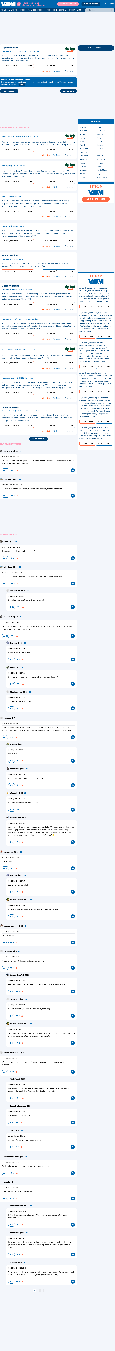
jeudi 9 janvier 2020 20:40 (17, 1268)
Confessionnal (59, 10)
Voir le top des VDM (96, 199)
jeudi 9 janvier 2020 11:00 (16, 750)
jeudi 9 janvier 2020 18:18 (16, 823)
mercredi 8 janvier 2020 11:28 (12, 485)
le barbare (8, 479)
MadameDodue (16, 900)
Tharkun (13, 643)
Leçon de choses (10, 48)
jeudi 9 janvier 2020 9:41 (10, 457)
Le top (47, 10)
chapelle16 (8, 451)
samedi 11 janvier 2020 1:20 (17, 1136)
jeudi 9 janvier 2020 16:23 (17, 1112)
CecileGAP (8, 951)
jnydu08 (13, 1263)
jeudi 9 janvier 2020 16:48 (10, 1188)
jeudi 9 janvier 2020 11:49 (10, 932)
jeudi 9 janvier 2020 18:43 (17, 1211)
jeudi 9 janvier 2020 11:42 (16, 673)
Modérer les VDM (91, 4)
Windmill (14, 793)
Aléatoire (13, 10)
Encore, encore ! (38, 439)
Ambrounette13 (16, 1206)
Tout (3, 10)
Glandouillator (16, 692)
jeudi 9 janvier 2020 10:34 (10, 724)
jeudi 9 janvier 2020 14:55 (10, 1162)
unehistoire (8, 852)
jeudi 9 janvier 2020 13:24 (17, 1005)
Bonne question (10, 256)
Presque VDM (75, 10)
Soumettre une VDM (68, 4)
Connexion (109, 4)
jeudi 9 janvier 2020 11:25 (16, 649)
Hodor (13, 668)
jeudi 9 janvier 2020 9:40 (16, 596)
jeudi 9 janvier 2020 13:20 (17, 980)
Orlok (6, 542)
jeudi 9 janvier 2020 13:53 (16, 905)
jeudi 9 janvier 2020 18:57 (17, 1238)
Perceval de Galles (11, 1157)
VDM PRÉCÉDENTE (9, 91)
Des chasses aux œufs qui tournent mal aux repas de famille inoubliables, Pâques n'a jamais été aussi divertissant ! (37, 82)
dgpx (12, 1131)
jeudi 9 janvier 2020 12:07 (17, 697)
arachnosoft (15, 591)
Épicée (22, 10)
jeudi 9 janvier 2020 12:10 (10, 957)
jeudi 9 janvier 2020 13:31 (10, 1058)
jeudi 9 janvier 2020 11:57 (16, 881)
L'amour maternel (10, 407)
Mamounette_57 (11, 926)
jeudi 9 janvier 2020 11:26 (16, 774)
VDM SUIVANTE (68, 91)
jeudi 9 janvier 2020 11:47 (10, 857)
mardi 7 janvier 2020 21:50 (11, 547)
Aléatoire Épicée (35, 10)
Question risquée (10, 286)
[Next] (42, 1290)
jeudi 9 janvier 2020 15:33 (16, 1084)
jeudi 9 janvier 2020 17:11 (16, 1029)
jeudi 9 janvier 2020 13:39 (17, 799)
